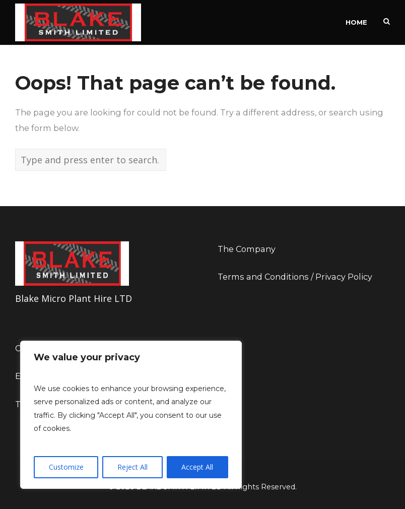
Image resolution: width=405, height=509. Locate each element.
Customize (66, 467)
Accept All (197, 467)
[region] (131, 415)
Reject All (132, 467)
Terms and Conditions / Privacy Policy (295, 277)
